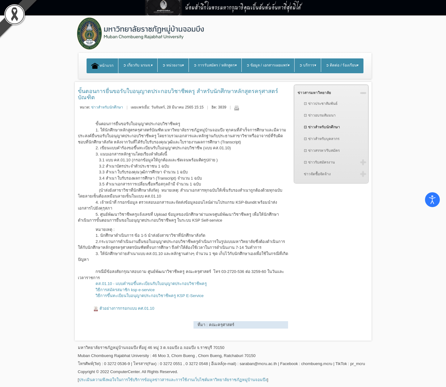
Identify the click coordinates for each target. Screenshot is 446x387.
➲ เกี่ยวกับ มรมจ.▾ (138, 65)
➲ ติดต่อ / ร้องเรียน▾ (342, 65)
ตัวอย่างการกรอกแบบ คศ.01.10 (127, 308)
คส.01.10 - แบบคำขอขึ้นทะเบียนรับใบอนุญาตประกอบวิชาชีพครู (151, 283)
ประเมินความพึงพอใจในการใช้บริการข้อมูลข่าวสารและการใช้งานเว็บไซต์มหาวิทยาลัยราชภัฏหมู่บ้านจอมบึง (173, 379)
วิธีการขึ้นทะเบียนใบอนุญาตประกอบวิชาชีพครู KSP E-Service (149, 295)
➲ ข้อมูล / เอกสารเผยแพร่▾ (268, 65)
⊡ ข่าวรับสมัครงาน (319, 162)
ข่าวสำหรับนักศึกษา (107, 107)
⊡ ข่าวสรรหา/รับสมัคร (322, 150)
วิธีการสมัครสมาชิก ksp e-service (125, 289)
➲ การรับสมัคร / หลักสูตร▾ (215, 65)
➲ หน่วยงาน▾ (173, 65)
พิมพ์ (236, 107)
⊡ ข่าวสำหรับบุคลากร (321, 139)
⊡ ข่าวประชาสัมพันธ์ (320, 103)
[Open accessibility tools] (432, 199)
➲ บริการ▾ (307, 65)
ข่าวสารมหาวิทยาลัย (314, 93)
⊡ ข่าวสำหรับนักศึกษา (322, 127)
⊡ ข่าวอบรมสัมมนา (319, 115)
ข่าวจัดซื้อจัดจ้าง (317, 174)
